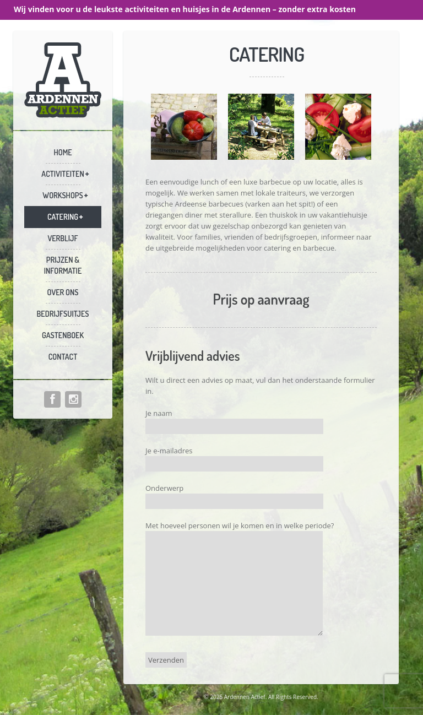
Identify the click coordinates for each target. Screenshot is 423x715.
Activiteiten (62, 173)
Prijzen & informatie (63, 265)
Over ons (63, 292)
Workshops (62, 195)
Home (62, 152)
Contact (63, 356)
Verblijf (62, 238)
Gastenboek (63, 335)
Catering (62, 216)
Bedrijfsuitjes (63, 313)
